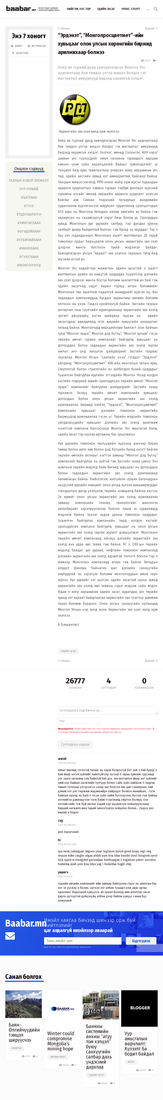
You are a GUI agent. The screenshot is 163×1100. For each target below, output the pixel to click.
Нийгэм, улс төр (79, 9)
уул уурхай (28, 189)
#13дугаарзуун (29, 214)
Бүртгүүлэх (141, 941)
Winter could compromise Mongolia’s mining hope (60, 1041)
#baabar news (58, 1057)
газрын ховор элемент (29, 181)
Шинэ (16, 45)
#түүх (29, 206)
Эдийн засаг (106, 9)
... (147, 9)
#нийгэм (16, 1048)
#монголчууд (29, 265)
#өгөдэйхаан (28, 231)
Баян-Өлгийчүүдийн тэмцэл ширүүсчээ (24, 1032)
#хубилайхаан (29, 240)
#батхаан (29, 198)
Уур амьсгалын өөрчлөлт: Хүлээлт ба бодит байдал (139, 1044)
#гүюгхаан (28, 257)
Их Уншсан (36, 45)
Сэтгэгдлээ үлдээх (75, 744)
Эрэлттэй (20, 53)
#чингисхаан (29, 223)
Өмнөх (64, 28)
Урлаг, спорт (130, 9)
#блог (131, 1062)
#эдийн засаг (68, 651)
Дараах (151, 28)
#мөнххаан (29, 248)
